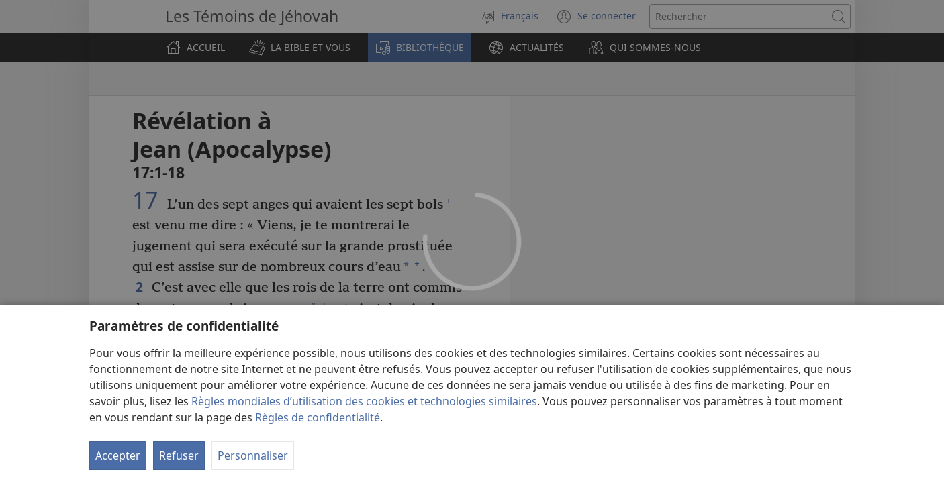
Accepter (117, 455)
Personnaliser (253, 455)
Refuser (179, 455)
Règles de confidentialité (317, 417)
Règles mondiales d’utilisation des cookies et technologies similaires (364, 401)
